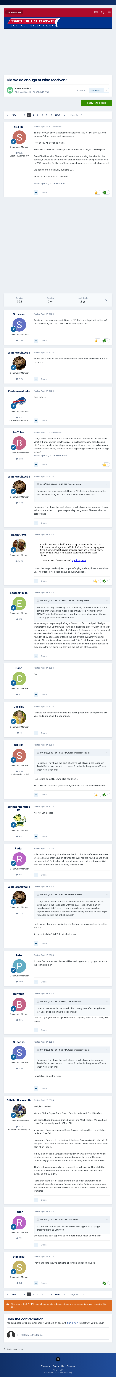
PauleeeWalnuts (19, 391)
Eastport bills (18, 592)
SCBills (18, 126)
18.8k (19, 153)
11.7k (19, 379)
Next (57, 115)
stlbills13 (19, 1256)
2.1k (19, 1283)
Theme (45, 1366)
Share (81, 90)
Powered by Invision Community (58, 1372)
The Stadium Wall (40, 92)
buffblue (18, 432)
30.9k (19, 561)
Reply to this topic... (32, 1335)
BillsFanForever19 (19, 1100)
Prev (13, 115)
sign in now (72, 1323)
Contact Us (58, 1366)
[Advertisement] (58, 52)
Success (18, 314)
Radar (19, 848)
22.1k (19, 981)
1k (19, 733)
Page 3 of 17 (77, 115)
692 (19, 874)
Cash (18, 668)
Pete (19, 955)
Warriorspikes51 (19, 352)
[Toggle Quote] (38, 484)
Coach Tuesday (75, 600)
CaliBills (18, 706)
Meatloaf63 (24, 88)
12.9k (19, 340)
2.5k (19, 417)
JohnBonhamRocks (18, 808)
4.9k (19, 836)
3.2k (19, 458)
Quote (44, 192)
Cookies (71, 1366)
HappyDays (18, 534)
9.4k (19, 1126)
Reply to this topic (96, 103)
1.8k (19, 619)
